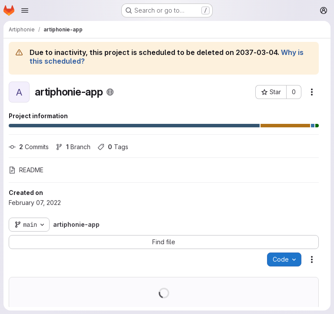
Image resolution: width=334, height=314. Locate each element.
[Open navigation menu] (25, 10)
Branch (73, 146)
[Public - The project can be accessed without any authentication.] (110, 92)
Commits (29, 146)
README (26, 170)
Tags (112, 146)
